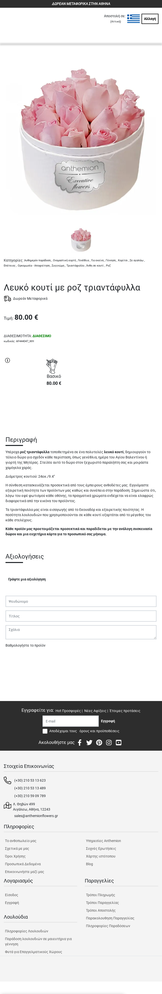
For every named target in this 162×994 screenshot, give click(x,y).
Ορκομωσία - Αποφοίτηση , (34, 265)
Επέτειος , (10, 265)
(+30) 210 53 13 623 (30, 780)
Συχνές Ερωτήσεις (101, 849)
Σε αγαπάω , (137, 260)
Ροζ (108, 265)
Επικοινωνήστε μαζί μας (24, 872)
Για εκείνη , (98, 260)
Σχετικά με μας (17, 849)
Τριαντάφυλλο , (76, 265)
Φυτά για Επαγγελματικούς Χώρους (33, 952)
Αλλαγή (150, 19)
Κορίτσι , (123, 260)
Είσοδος (11, 895)
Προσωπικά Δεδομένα (23, 864)
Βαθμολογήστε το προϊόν (26, 645)
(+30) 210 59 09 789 (30, 796)
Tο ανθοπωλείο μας (20, 841)
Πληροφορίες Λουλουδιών (26, 931)
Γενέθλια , (84, 260)
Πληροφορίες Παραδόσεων (108, 926)
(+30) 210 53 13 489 (30, 788)
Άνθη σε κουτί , (95, 265)
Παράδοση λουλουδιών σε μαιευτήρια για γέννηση (38, 941)
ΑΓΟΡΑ (53, 408)
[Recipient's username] (70, 721)
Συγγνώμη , (59, 265)
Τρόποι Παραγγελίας (102, 903)
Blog (89, 864)
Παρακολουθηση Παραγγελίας (110, 918)
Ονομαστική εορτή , (65, 260)
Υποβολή (15, 658)
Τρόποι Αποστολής (101, 910)
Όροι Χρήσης (15, 856)
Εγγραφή (12, 903)
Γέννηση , (111, 260)
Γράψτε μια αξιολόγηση (27, 579)
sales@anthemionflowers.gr (36, 816)
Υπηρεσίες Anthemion (103, 841)
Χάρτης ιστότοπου (101, 856)
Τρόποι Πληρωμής (100, 895)
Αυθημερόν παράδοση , (38, 260)
